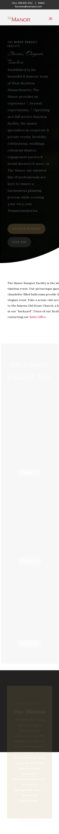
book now (19, 241)
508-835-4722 (25, 2)
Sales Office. (37, 317)
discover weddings (26, 228)
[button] (50, 20)
